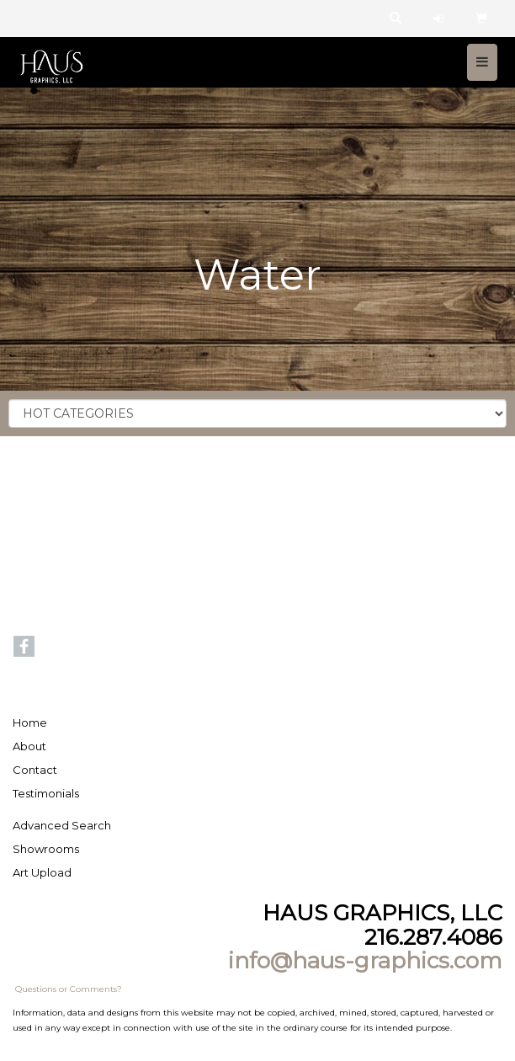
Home (30, 722)
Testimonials (46, 793)
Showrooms (46, 849)
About (29, 746)
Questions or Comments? (68, 989)
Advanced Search (62, 825)
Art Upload (42, 872)
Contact (35, 769)
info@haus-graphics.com (365, 960)
